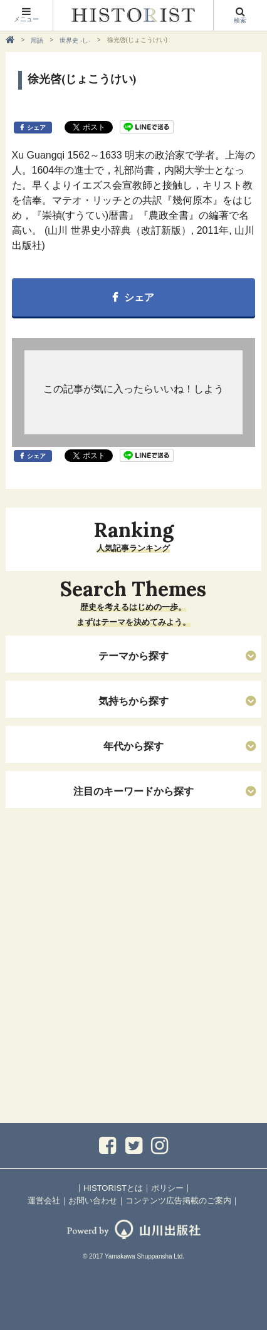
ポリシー (167, 1188)
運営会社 (44, 1200)
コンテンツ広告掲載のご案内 (178, 1200)
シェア (36, 127)
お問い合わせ (92, 1200)
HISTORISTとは (113, 1188)
